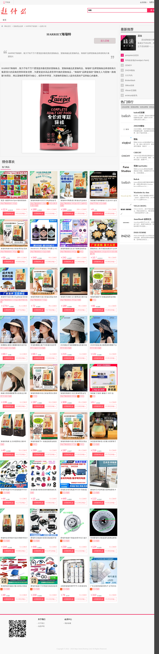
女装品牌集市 (125, 108)
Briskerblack (130, 80)
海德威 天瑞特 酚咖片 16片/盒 (102, 393)
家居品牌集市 (153, 108)
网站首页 (7, 26)
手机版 (6, 2)
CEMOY (128, 65)
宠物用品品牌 (18, 26)
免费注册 (152, 2)
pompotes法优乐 (132, 55)
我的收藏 (68, 623)
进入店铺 (105, 41)
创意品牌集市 (144, 108)
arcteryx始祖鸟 (131, 95)
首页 (4, 20)
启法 (140, 36)
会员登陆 (144, 2)
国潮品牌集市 (135, 108)
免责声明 (41, 626)
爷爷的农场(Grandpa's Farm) (137, 60)
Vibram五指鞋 (130, 90)
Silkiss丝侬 (129, 85)
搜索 (153, 10)
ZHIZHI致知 (130, 70)
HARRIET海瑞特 (31, 26)
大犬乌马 (128, 75)
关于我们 (41, 623)
